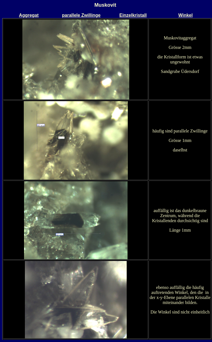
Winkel (185, 15)
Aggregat (29, 15)
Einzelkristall (133, 15)
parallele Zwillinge (81, 15)
